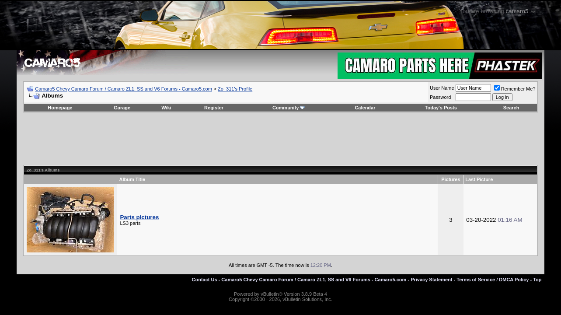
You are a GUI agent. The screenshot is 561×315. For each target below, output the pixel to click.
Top (537, 279)
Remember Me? (515, 88)
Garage (122, 107)
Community (288, 107)
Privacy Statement (431, 279)
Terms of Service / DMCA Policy (492, 279)
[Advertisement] (280, 138)
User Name (442, 88)
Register (213, 107)
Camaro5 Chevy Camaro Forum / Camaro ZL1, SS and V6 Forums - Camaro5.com (123, 88)
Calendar (365, 107)
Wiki (166, 107)
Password (440, 97)
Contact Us (204, 279)
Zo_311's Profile (235, 88)
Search (511, 107)
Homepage (60, 107)
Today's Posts (441, 107)
